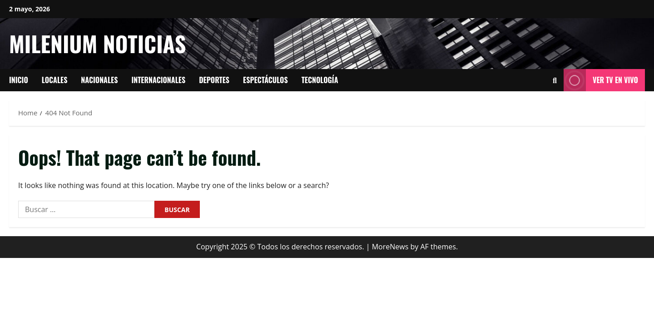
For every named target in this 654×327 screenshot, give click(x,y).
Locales (55, 79)
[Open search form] (555, 80)
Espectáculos (265, 79)
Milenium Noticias (97, 43)
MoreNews (390, 247)
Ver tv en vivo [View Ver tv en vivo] (601, 80)
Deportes (214, 79)
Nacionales (99, 79)
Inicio (18, 79)
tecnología (320, 79)
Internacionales (158, 79)
